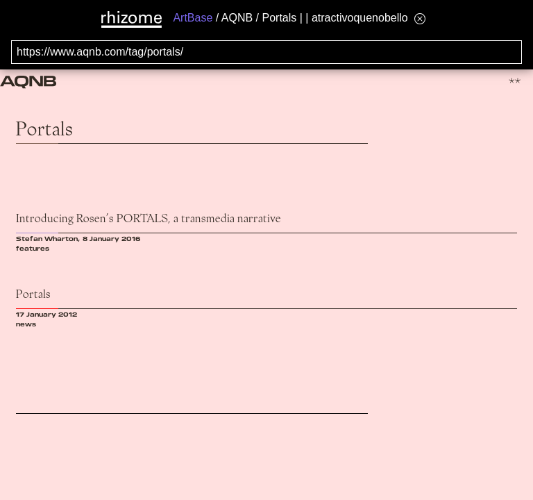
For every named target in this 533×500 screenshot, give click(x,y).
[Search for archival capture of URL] (266, 52)
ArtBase (192, 18)
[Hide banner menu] (420, 18)
